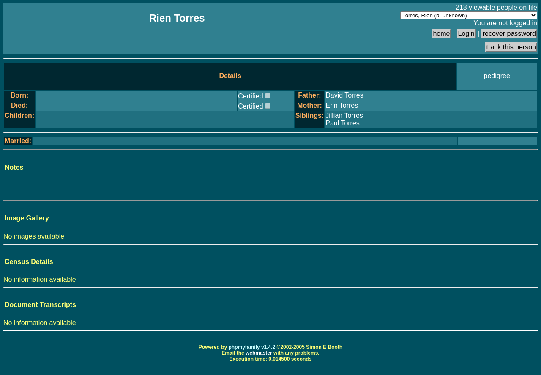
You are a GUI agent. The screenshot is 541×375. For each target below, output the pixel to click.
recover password (509, 33)
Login (466, 33)
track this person (511, 47)
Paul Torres (342, 123)
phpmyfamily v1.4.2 (252, 347)
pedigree (497, 75)
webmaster (259, 353)
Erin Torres (341, 105)
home (441, 33)
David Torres (344, 95)
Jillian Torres (344, 115)
